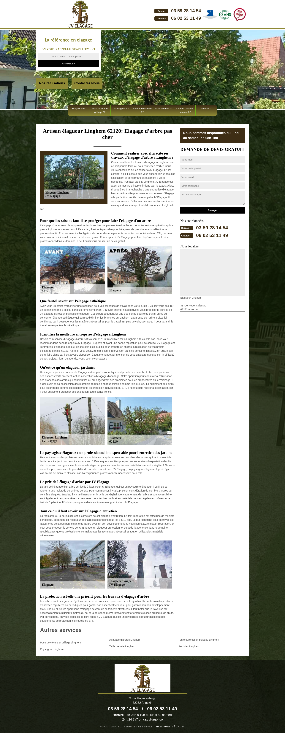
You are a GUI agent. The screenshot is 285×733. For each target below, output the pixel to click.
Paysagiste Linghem (52, 649)
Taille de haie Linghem (122, 646)
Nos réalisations (52, 83)
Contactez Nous (87, 83)
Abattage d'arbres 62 (142, 110)
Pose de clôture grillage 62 (99, 110)
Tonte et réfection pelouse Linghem (198, 639)
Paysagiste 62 (121, 108)
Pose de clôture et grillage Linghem (60, 642)
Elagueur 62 (78, 108)
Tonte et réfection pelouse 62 (185, 110)
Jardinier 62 (206, 108)
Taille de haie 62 (163, 108)
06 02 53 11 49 (164, 18)
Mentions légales (170, 726)
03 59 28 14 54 (164, 10)
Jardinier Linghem (188, 646)
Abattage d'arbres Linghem (124, 639)
